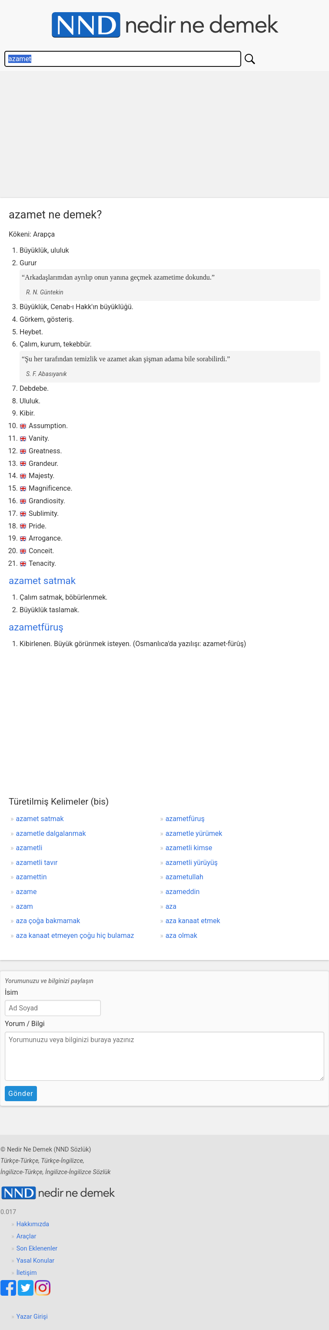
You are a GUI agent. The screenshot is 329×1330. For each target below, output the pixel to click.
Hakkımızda (33, 1224)
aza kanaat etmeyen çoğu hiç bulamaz (75, 935)
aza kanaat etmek (193, 921)
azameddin (183, 892)
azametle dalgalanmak (51, 833)
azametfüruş (36, 627)
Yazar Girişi (32, 1316)
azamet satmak (42, 580)
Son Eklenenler (37, 1248)
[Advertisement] (164, 137)
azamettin (31, 877)
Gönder (20, 1093)
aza (171, 906)
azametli (29, 848)
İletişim (27, 1273)
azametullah (184, 877)
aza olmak (181, 935)
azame (26, 892)
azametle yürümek (194, 833)
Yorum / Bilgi (25, 1024)
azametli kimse (189, 848)
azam (24, 906)
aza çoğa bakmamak (48, 921)
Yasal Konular (35, 1260)
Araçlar (27, 1236)
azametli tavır (37, 862)
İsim (11, 992)
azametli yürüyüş (192, 862)
